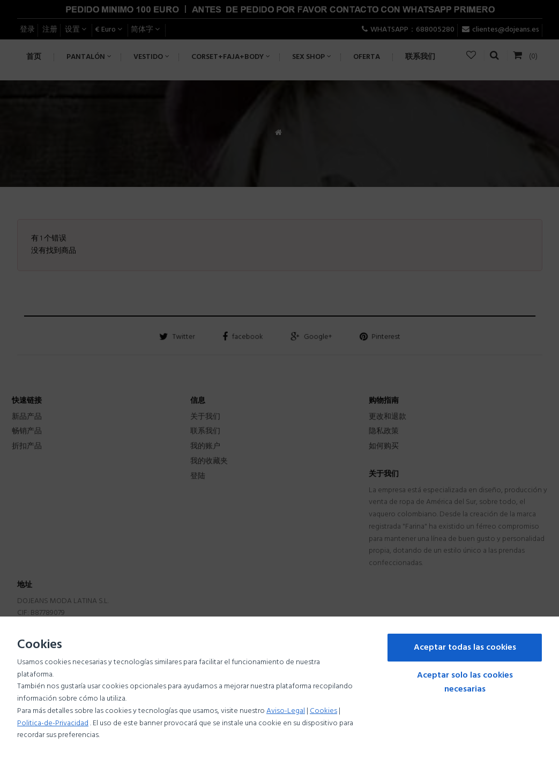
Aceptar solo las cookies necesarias (465, 682)
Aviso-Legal (285, 711)
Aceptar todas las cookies (465, 648)
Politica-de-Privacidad (52, 723)
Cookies (323, 711)
